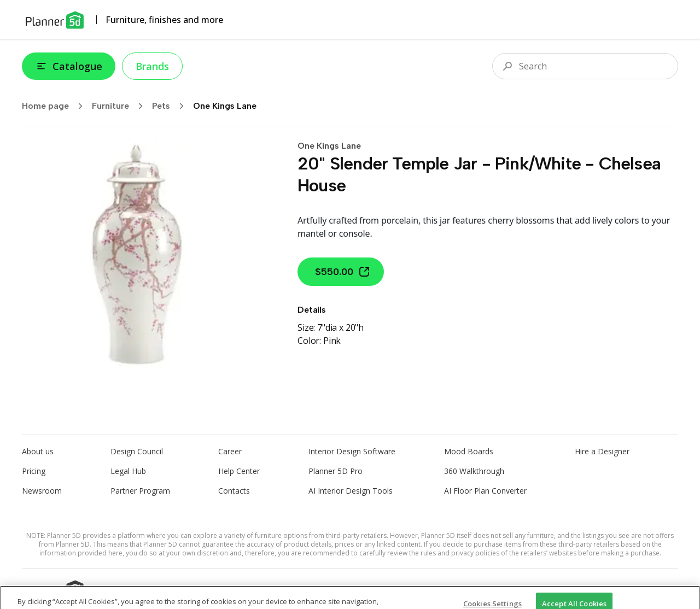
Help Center (239, 471)
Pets (171, 106)
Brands (152, 66)
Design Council (136, 451)
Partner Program (140, 490)
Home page (56, 106)
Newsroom (42, 490)
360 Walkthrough (474, 471)
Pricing (33, 471)
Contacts (234, 490)
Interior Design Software (351, 451)
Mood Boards (468, 451)
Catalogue (68, 66)
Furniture (121, 106)
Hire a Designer (602, 451)
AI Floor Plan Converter (485, 490)
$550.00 (343, 271)
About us (38, 451)
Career (230, 451)
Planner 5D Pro (335, 471)
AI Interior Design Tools (350, 490)
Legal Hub (128, 471)
